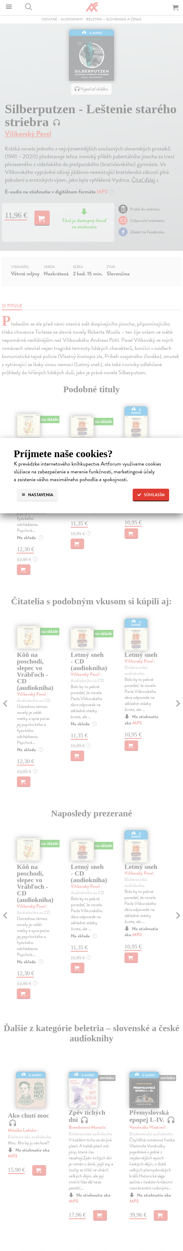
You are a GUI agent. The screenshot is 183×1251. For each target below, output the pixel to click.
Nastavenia (37, 495)
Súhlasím (151, 495)
